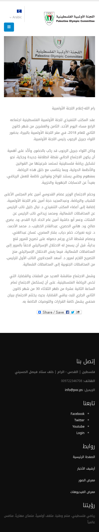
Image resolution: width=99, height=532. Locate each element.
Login (80, 433)
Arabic (16, 15)
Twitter (79, 420)
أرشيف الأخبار (86, 468)
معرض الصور (86, 480)
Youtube (78, 427)
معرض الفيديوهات (82, 492)
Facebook (77, 414)
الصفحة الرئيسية (84, 457)
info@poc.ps (74, 390)
